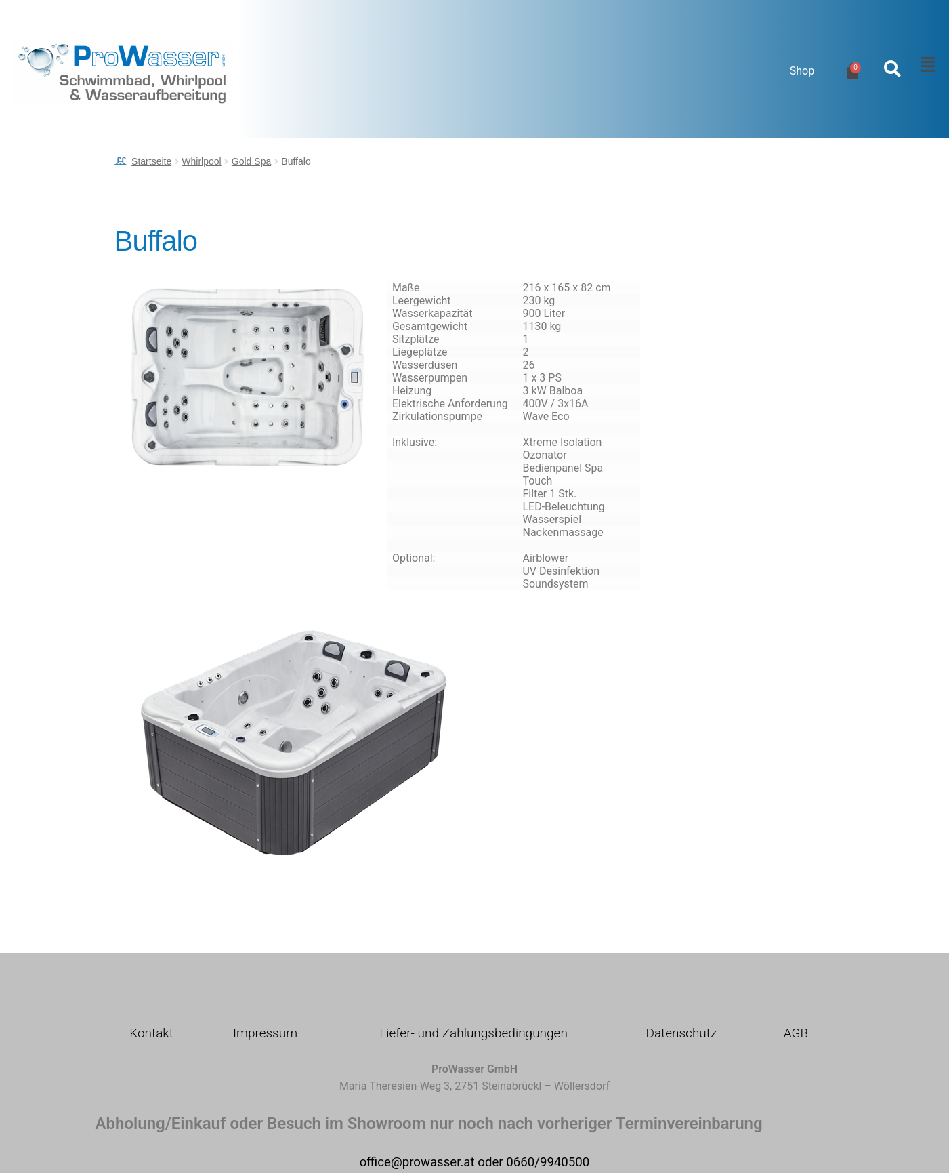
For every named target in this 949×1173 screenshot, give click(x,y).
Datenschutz (681, 1033)
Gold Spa (251, 161)
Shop (802, 70)
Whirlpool (201, 161)
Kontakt (151, 1033)
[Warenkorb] (852, 70)
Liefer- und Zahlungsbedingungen (473, 1033)
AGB (796, 1033)
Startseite (151, 161)
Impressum (265, 1033)
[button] (925, 65)
